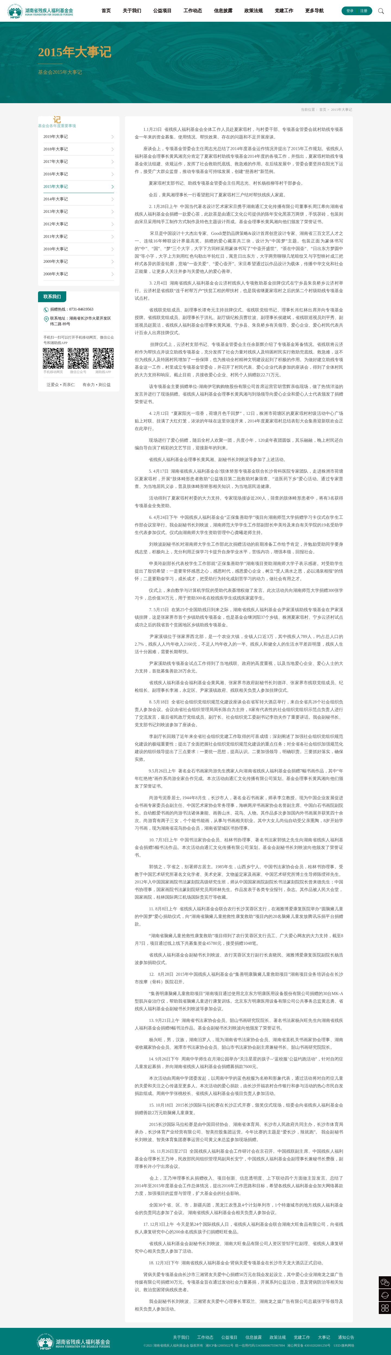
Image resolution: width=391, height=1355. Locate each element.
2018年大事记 (55, 149)
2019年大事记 (55, 136)
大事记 (324, 1337)
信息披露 (223, 10)
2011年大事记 (55, 236)
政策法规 (253, 10)
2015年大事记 (55, 186)
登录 (350, 11)
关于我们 (132, 10)
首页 (106, 10)
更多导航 (314, 10)
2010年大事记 (55, 249)
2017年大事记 (55, 161)
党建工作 (284, 10)
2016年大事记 (55, 174)
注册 (363, 11)
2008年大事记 (55, 274)
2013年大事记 (55, 211)
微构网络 (347, 1345)
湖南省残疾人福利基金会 (171, 1345)
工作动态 (193, 10)
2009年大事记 (55, 261)
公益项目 (162, 10)
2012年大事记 (55, 224)
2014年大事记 (55, 199)
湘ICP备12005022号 (220, 1345)
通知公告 (346, 1337)
